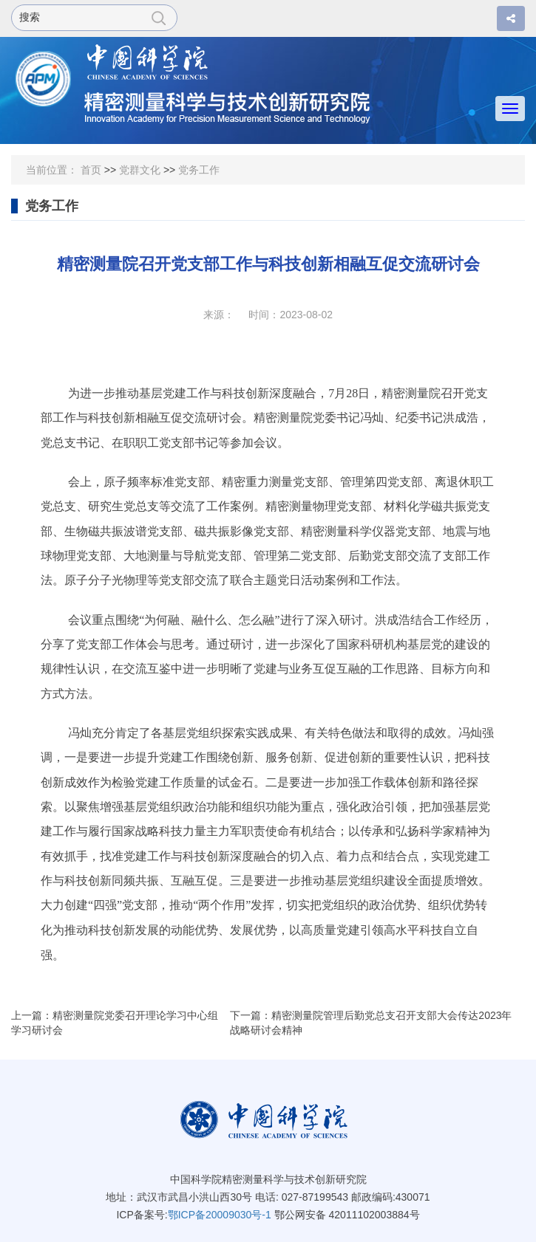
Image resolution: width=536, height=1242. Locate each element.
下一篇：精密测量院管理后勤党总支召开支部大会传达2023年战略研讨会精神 (371, 1022)
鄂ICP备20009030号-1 (219, 1215)
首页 (91, 170)
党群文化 (139, 170)
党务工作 (199, 170)
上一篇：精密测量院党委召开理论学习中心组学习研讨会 (114, 1022)
